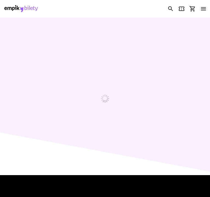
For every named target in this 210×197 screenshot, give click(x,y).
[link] (21, 9)
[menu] (203, 8)
